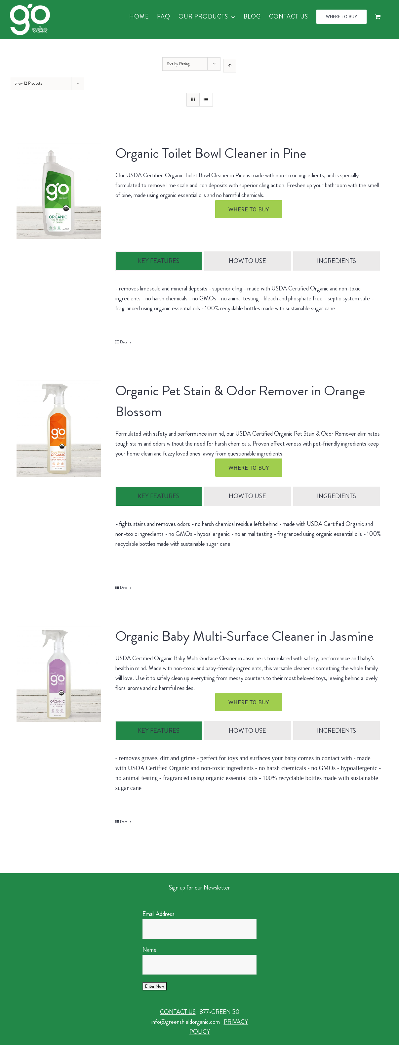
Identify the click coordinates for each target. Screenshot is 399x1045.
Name (149, 950)
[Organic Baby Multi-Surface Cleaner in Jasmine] (59, 674)
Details (125, 342)
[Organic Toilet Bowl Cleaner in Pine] (59, 191)
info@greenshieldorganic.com (185, 1022)
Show (28, 83)
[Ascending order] (229, 65)
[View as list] (206, 99)
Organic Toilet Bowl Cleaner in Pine (210, 153)
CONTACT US (178, 1012)
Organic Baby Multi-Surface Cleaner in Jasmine (244, 636)
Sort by (178, 64)
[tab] (158, 261)
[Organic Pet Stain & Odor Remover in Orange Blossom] (59, 429)
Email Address (158, 914)
